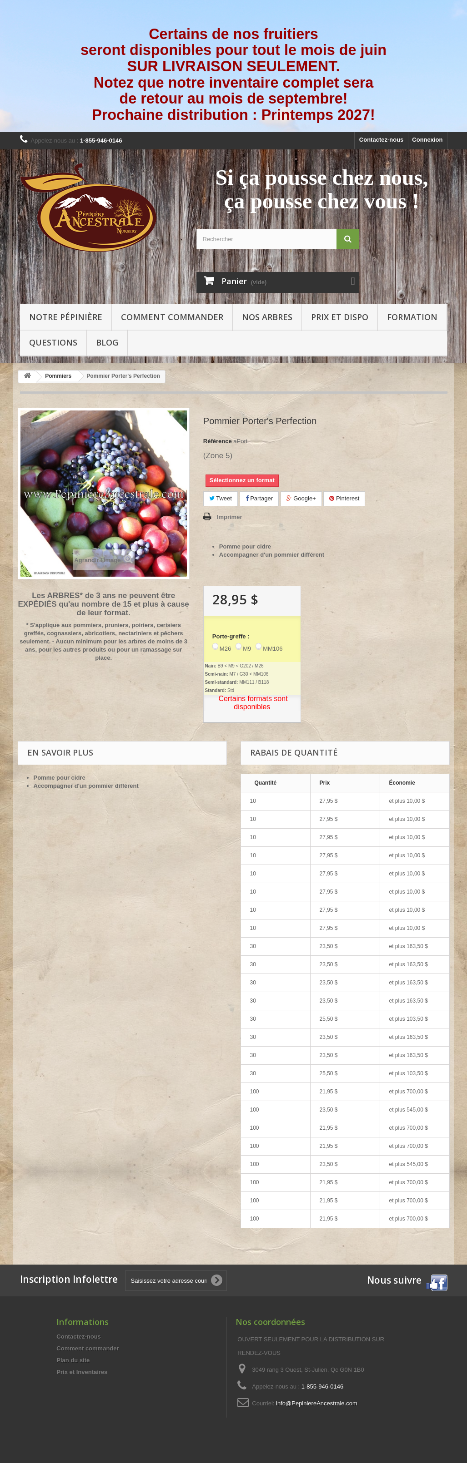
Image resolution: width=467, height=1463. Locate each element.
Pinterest (344, 498)
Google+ (301, 498)
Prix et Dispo (339, 316)
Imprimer (229, 517)
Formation (412, 316)
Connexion (427, 139)
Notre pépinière (65, 316)
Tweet (220, 498)
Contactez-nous (381, 139)
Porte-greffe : (231, 636)
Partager (259, 498)
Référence (217, 441)
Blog (107, 342)
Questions (53, 342)
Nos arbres (267, 316)
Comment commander (172, 316)
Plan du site (73, 1360)
